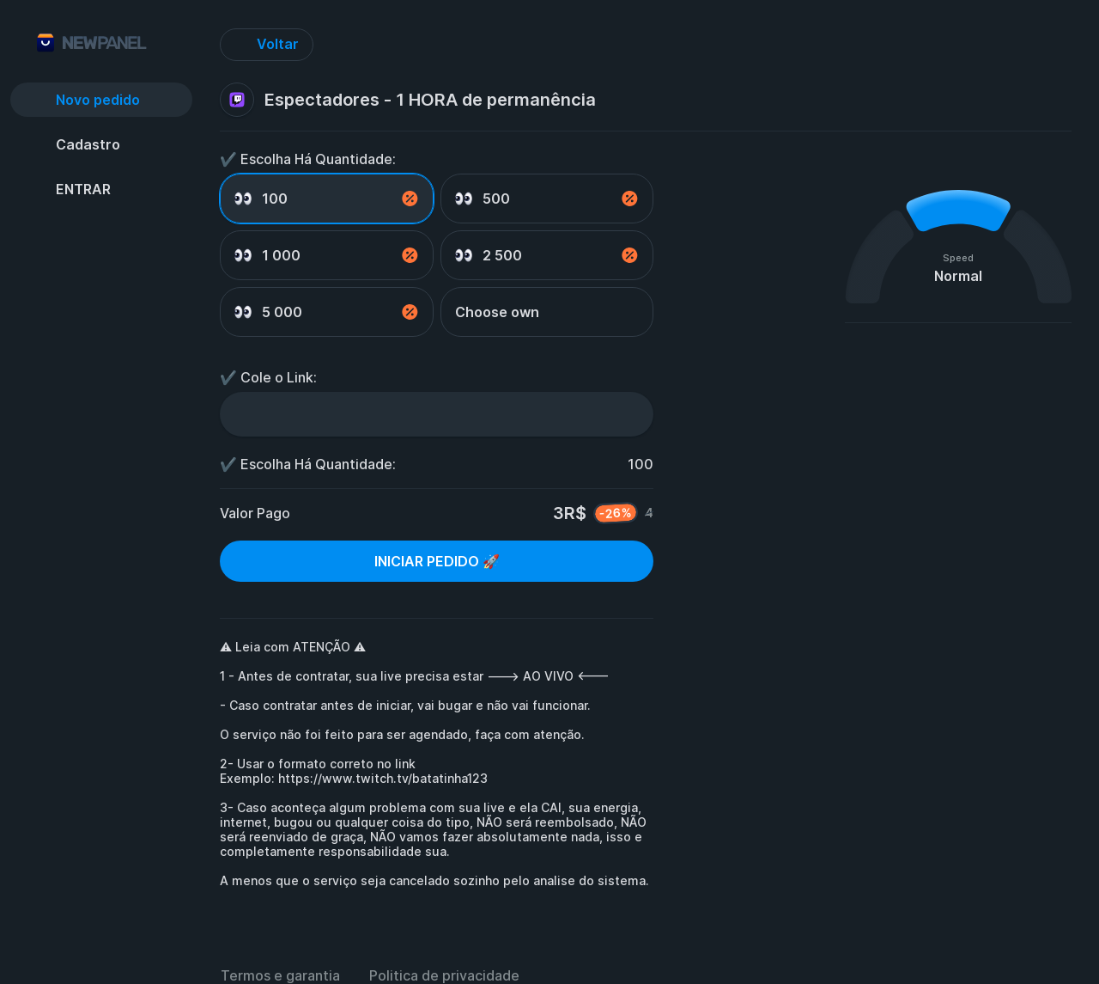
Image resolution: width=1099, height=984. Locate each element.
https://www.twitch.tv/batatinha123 (383, 778)
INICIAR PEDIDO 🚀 (437, 561)
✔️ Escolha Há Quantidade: (308, 159)
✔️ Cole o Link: (268, 377)
